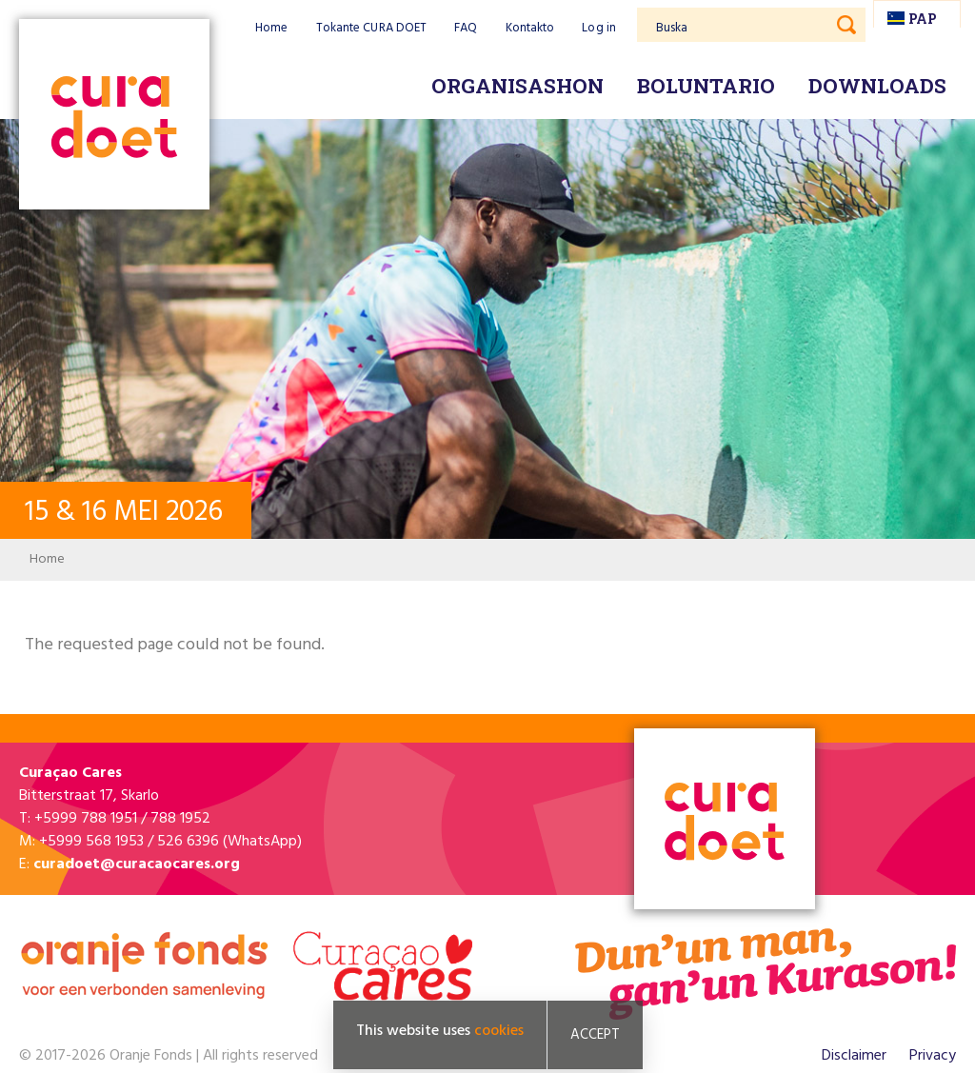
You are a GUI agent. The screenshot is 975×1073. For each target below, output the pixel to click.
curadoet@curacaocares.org (136, 864)
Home (271, 28)
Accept (595, 1034)
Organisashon (517, 85)
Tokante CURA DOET (372, 28)
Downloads (877, 85)
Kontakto (530, 28)
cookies (499, 1031)
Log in (599, 28)
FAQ (465, 28)
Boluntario (706, 85)
